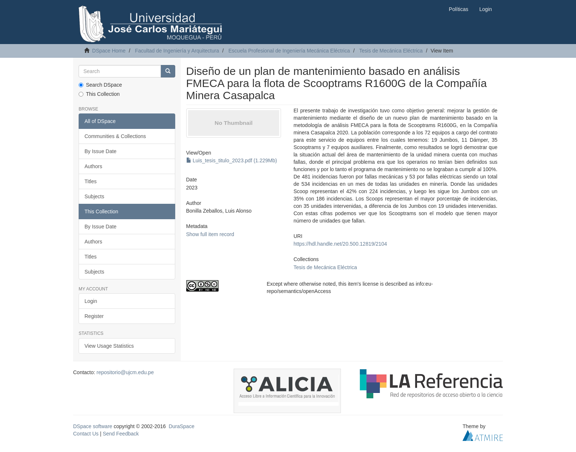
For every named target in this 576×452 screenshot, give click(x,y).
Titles (90, 181)
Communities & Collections (115, 136)
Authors (93, 166)
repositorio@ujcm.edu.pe (125, 372)
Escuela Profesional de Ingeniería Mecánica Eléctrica (289, 51)
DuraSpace (181, 426)
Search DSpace (100, 85)
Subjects (94, 196)
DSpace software (92, 426)
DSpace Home (109, 51)
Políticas (458, 9)
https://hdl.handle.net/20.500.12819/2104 (340, 244)
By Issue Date (100, 151)
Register (94, 316)
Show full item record (210, 234)
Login (90, 301)
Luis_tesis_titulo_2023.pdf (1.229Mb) (231, 160)
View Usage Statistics (109, 346)
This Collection (99, 94)
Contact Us (85, 434)
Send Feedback (121, 434)
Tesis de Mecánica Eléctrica (391, 51)
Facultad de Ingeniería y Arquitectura (177, 51)
